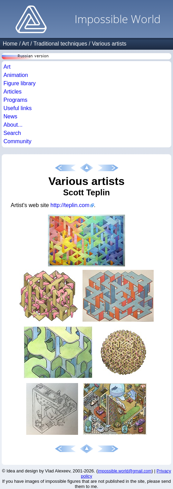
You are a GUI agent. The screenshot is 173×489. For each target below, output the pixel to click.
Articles (12, 92)
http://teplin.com (69, 205)
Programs (15, 100)
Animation (15, 75)
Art (25, 44)
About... (12, 125)
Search (12, 133)
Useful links (17, 108)
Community (17, 141)
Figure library (19, 83)
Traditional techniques (60, 44)
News (10, 116)
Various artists (109, 44)
